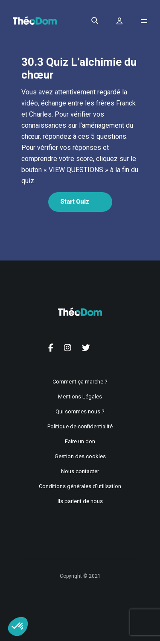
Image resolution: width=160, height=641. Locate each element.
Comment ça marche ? (80, 381)
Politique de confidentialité (80, 426)
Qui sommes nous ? (80, 411)
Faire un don (80, 441)
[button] (18, 626)
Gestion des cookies (80, 456)
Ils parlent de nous (80, 501)
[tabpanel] (80, 137)
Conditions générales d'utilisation (80, 486)
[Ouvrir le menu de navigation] (144, 21)
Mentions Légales (80, 396)
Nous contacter (80, 471)
